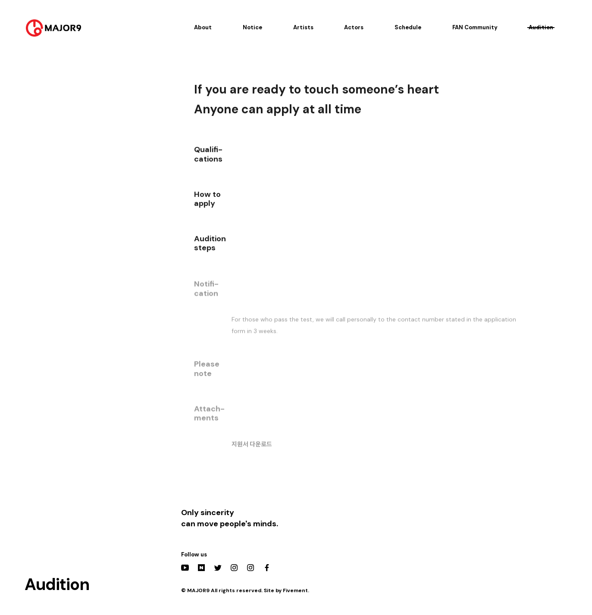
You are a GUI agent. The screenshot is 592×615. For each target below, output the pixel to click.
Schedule (408, 27)
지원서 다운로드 (252, 447)
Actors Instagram (250, 568)
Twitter (218, 568)
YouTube (185, 568)
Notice (252, 27)
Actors (353, 27)
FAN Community (475, 27)
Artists (303, 27)
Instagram (234, 568)
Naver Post (201, 568)
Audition (541, 27)
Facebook (267, 568)
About (203, 27)
